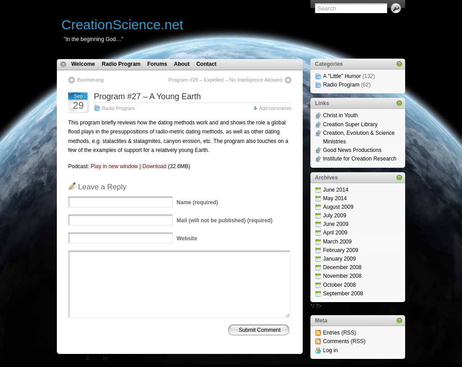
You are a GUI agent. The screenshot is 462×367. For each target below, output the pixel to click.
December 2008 (342, 267)
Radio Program (121, 64)
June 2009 (335, 224)
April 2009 (335, 232)
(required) (197, 202)
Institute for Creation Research (360, 159)
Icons (96, 358)
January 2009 (339, 259)
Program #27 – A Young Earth (147, 96)
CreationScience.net (122, 24)
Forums (157, 64)
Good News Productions (352, 150)
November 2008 (342, 276)
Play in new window (114, 166)
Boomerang (90, 80)
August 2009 (338, 207)
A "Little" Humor (342, 76)
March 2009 (337, 242)
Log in (330, 350)
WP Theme (73, 358)
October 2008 (339, 285)
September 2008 (343, 293)
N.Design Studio (126, 358)
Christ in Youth (340, 115)
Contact (206, 64)
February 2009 (340, 250)
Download (154, 166)
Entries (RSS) (339, 333)
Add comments (275, 108)
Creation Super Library (350, 124)
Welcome (83, 64)
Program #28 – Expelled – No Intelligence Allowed (225, 80)
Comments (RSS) (344, 341)
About (182, 64)
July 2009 (334, 215)
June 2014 (335, 190)
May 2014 (335, 198)
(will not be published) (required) (224, 220)
